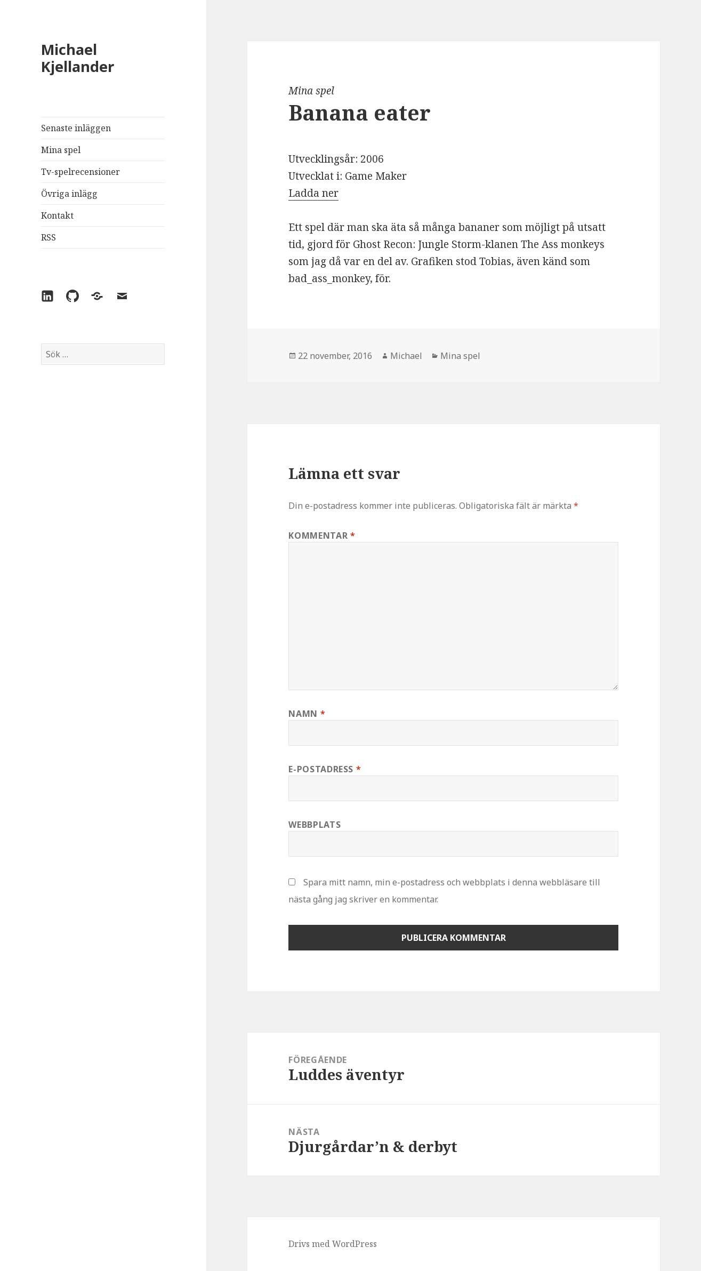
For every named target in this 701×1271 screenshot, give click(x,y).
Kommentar (321, 535)
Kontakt (57, 215)
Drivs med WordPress (332, 1244)
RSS (48, 237)
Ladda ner (313, 193)
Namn (306, 714)
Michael (406, 356)
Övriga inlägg (69, 193)
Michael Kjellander (77, 57)
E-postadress (324, 769)
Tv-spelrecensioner (80, 172)
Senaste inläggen (76, 128)
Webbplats (314, 824)
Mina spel (60, 150)
